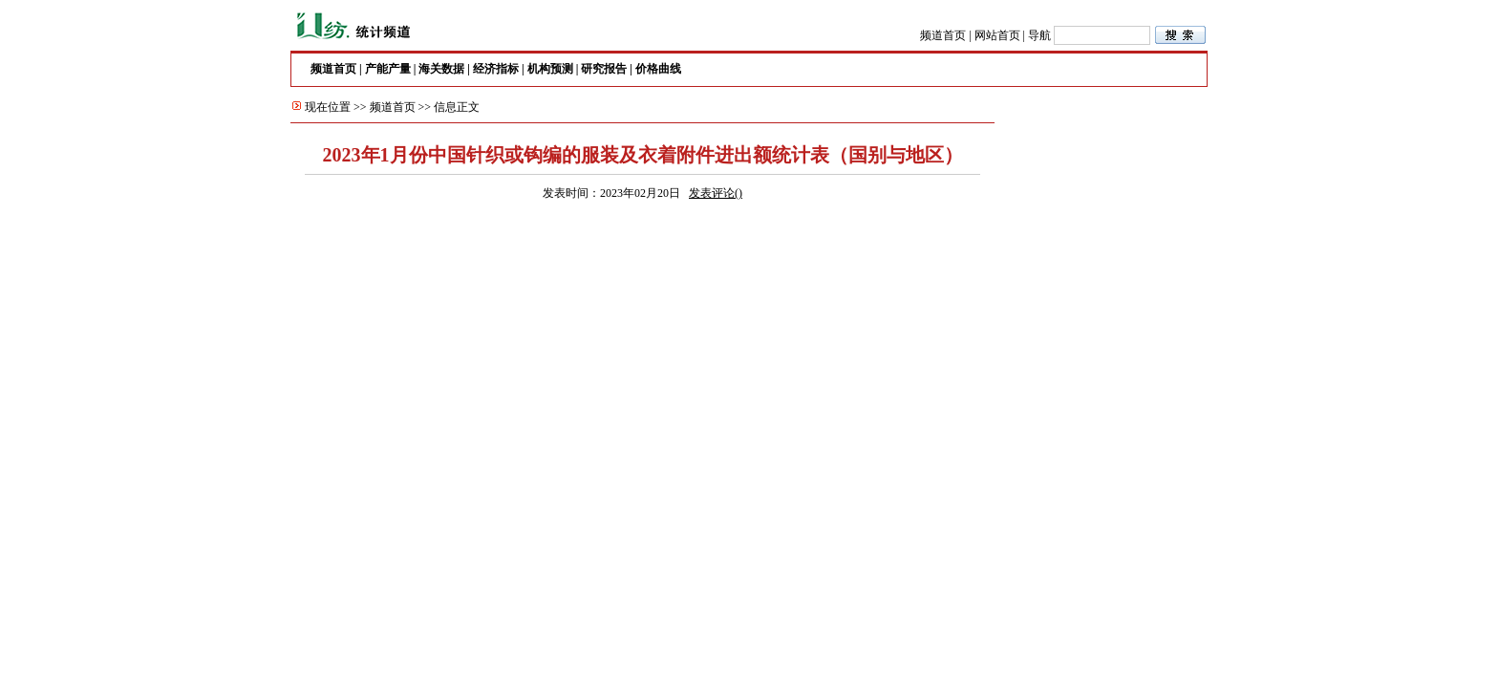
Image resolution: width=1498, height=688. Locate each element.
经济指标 (496, 68)
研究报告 (604, 68)
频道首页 (943, 35)
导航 (1039, 35)
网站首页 (997, 35)
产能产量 (388, 68)
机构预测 (550, 68)
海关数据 (441, 68)
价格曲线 (658, 68)
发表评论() (715, 193)
